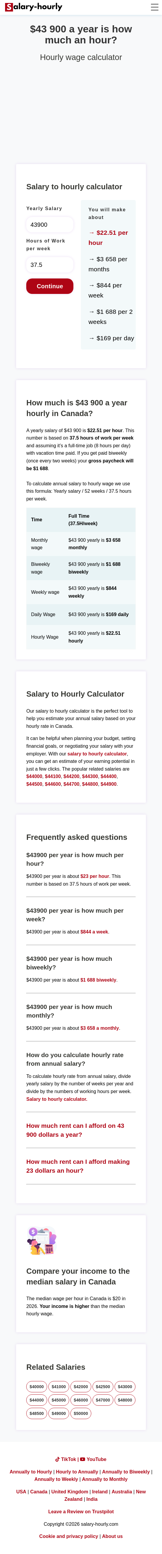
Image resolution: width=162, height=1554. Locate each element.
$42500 (103, 1386)
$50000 (81, 1413)
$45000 (59, 1400)
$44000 (34, 776)
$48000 (125, 1400)
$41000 (59, 1386)
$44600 (53, 784)
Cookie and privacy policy (68, 1536)
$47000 (103, 1400)
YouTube (93, 1459)
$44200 (71, 776)
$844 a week (94, 931)
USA (21, 1491)
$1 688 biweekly (98, 980)
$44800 (90, 784)
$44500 (34, 784)
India (92, 1499)
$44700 (71, 784)
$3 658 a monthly (100, 1028)
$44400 (108, 776)
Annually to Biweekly (126, 1471)
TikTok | (67, 1459)
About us (112, 1536)
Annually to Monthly (105, 1479)
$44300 (90, 776)
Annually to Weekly (56, 1479)
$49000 (59, 1413)
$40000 (37, 1386)
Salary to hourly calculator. (56, 1099)
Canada (38, 1491)
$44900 (108, 784)
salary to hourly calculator (97, 753)
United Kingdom (69, 1491)
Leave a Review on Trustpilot (81, 1511)
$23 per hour (95, 876)
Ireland (100, 1491)
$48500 (37, 1413)
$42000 (81, 1386)
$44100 (53, 776)
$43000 (125, 1386)
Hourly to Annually (77, 1471)
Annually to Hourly (31, 1471)
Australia (122, 1491)
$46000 (81, 1400)
